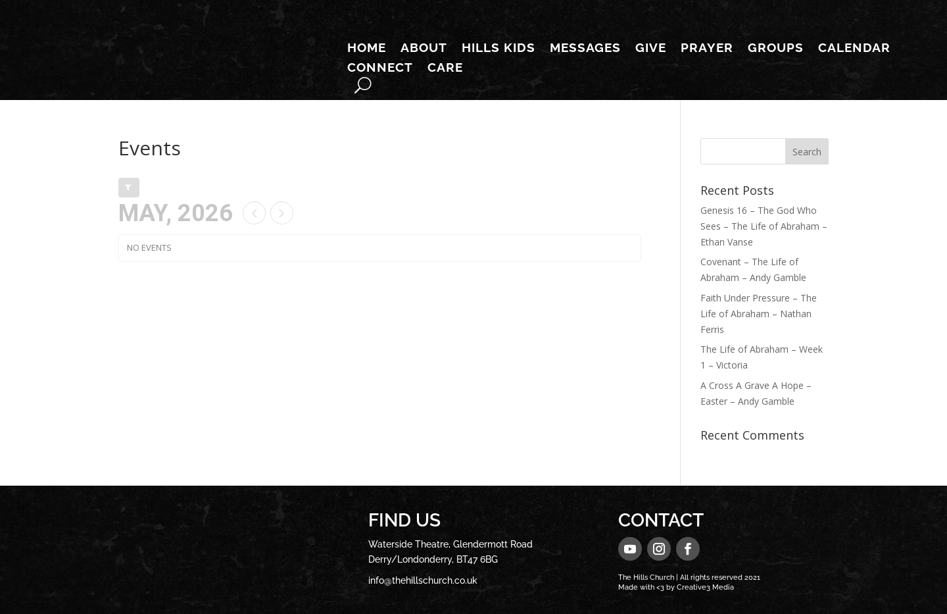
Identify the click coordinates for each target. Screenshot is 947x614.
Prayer (707, 49)
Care (445, 68)
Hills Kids (498, 49)
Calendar (854, 49)
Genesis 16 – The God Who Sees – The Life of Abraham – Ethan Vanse (763, 226)
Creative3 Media (705, 587)
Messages (585, 49)
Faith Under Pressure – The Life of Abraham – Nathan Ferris (758, 314)
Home (366, 49)
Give (650, 49)
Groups (776, 49)
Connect (380, 68)
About (424, 49)
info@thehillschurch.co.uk (422, 580)
